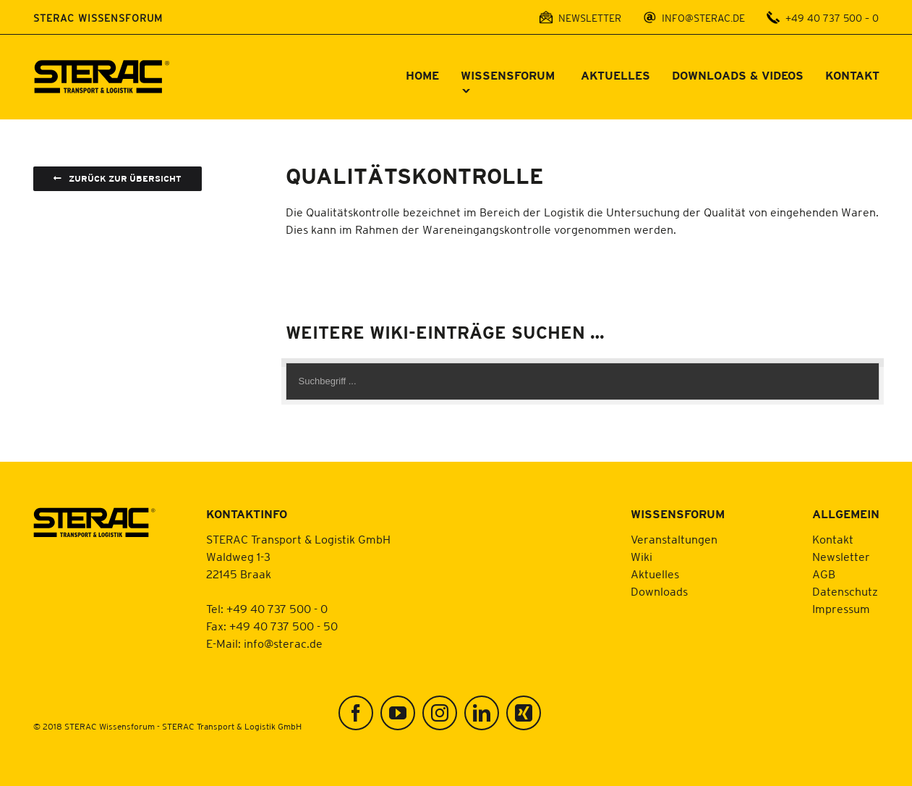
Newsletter (841, 556)
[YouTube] (397, 713)
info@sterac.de (283, 643)
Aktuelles (655, 573)
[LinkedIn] (481, 713)
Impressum (841, 608)
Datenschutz (845, 591)
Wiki (641, 556)
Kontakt (832, 539)
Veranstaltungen (674, 539)
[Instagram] (439, 713)
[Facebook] (355, 713)
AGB (823, 573)
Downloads (659, 591)
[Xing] (523, 713)
